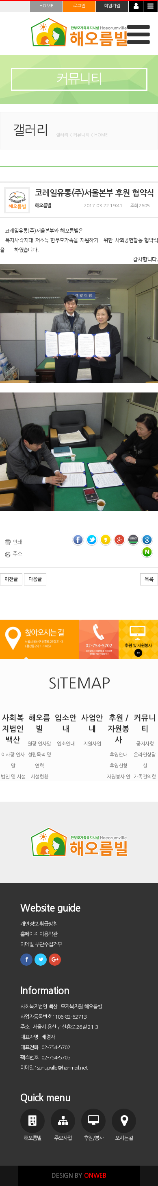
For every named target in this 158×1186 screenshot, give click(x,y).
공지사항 (145, 743)
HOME (46, 6)
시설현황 (39, 776)
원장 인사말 (39, 743)
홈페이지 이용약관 (38, 934)
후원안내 (119, 754)
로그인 (79, 6)
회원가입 (112, 6)
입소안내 (66, 743)
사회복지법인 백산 (13, 729)
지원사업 (92, 743)
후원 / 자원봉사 (119, 729)
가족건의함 (145, 776)
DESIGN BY (79, 1176)
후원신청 (119, 765)
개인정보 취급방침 (38, 924)
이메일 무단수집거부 (41, 944)
